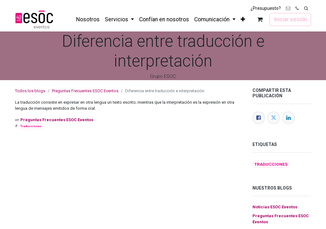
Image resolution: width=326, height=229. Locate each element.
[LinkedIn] (288, 118)
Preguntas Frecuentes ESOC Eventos (85, 90)
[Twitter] (273, 118)
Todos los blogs (30, 90)
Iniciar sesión (290, 19)
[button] (306, 8)
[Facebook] (258, 118)
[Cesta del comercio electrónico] (260, 19)
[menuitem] (88, 19)
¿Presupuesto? (266, 8)
